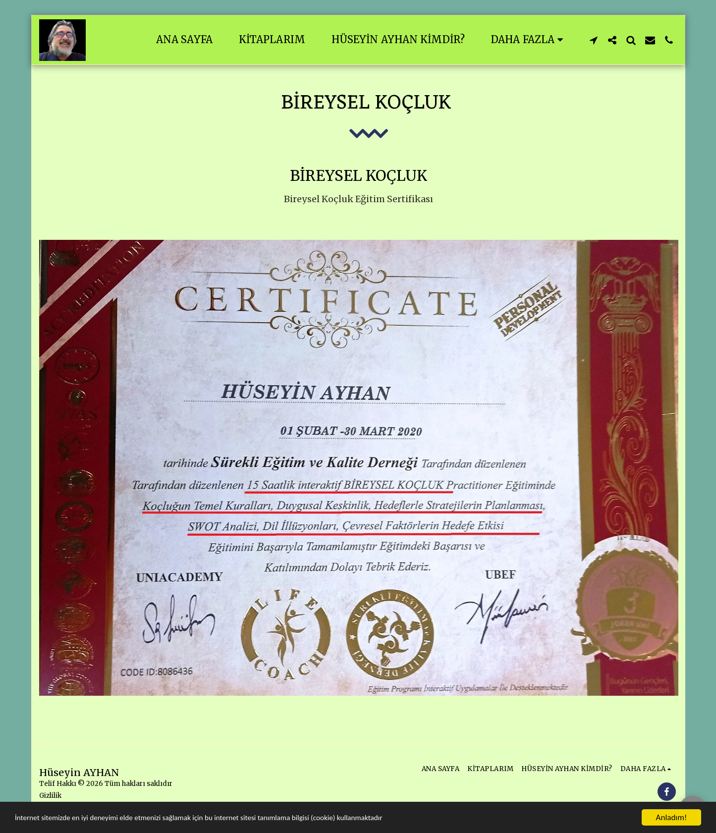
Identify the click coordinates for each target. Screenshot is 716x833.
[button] (594, 40)
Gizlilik (50, 795)
